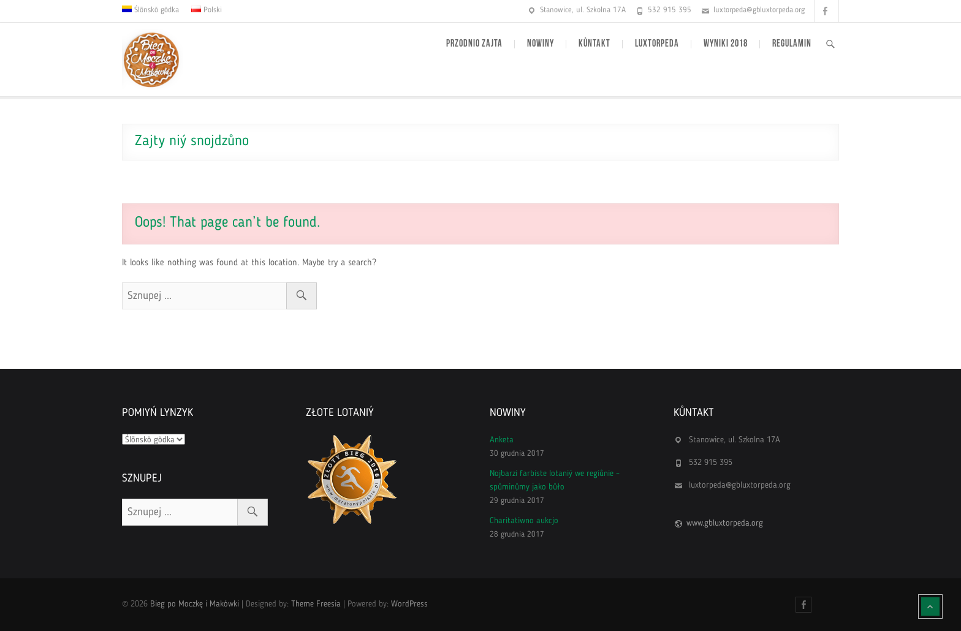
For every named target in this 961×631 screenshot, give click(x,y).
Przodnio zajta (474, 44)
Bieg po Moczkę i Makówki (194, 604)
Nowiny (540, 44)
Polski (211, 10)
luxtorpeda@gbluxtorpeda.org (759, 10)
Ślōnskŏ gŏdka (155, 10)
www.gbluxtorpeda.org (724, 523)
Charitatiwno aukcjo (524, 520)
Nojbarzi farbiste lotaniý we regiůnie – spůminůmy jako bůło (555, 480)
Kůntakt (594, 44)
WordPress (409, 604)
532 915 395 (669, 10)
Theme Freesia (316, 604)
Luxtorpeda (657, 44)
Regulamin (791, 44)
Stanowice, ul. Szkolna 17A (583, 10)
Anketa (502, 440)
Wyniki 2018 (726, 44)
